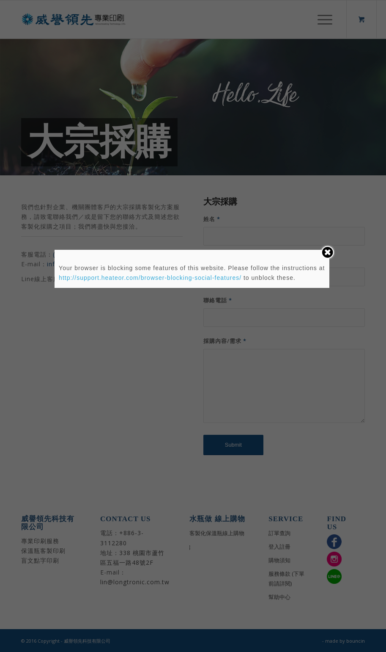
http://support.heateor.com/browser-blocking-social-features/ (150, 277)
